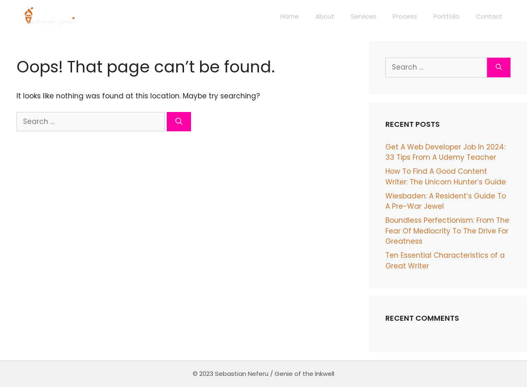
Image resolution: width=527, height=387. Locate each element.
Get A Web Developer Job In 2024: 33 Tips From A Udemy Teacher (445, 152)
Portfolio (446, 16)
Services (363, 16)
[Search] (179, 122)
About (324, 16)
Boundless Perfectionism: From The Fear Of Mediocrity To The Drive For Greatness (447, 230)
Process (405, 16)
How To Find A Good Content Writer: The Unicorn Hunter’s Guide (445, 176)
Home (289, 16)
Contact (489, 16)
